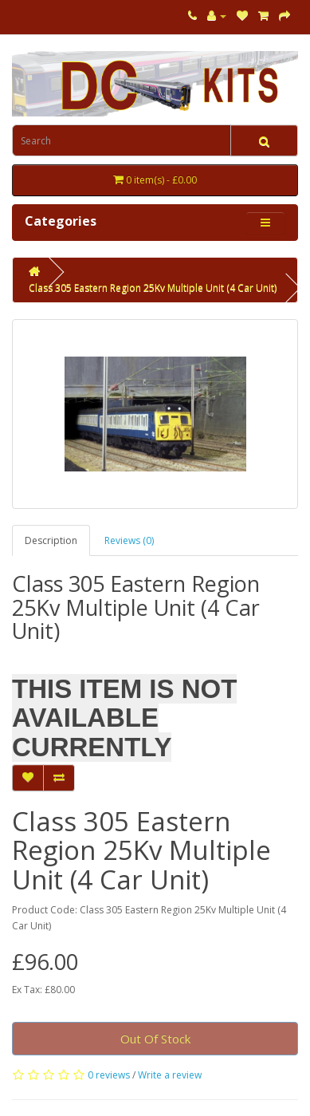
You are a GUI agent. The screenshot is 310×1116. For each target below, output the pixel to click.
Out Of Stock (155, 1039)
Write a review (170, 1075)
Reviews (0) (129, 540)
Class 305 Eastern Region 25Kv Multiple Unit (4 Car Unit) (153, 287)
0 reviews (109, 1075)
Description (51, 540)
